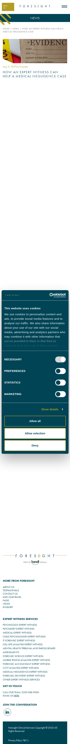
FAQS (6, 600)
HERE (16, 695)
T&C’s (26, 740)
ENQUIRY (8, 607)
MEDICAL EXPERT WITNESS (17, 632)
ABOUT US (8, 587)
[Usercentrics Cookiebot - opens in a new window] (50, 295)
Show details (50, 409)
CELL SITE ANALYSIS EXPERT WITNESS (23, 644)
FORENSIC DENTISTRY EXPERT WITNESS (24, 675)
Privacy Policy (15, 740)
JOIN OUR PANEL (12, 597)
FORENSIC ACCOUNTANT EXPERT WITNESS (26, 664)
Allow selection (35, 433)
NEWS (6, 603)
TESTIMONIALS (11, 590)
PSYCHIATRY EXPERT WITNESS (18, 628)
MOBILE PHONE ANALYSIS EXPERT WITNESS (26, 660)
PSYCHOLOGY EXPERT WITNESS (20, 624)
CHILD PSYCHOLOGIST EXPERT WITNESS (24, 636)
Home (6, 28)
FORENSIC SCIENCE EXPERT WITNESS (23, 656)
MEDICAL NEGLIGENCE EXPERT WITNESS (25, 671)
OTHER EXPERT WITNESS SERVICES (21, 679)
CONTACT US (10, 593)
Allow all (35, 421)
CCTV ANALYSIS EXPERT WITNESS (21, 667)
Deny (35, 445)
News (16, 28)
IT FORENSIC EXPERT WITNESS (19, 640)
